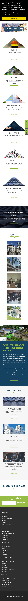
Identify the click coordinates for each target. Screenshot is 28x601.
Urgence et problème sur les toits (9, 578)
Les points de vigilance (7, 518)
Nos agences (4, 554)
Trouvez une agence (6, 524)
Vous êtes (4, 552)
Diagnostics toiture (6, 580)
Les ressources (5, 567)
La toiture (4, 548)
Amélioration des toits (7, 586)
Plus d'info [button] (7, 14)
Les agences (4, 565)
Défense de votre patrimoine (8, 561)
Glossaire (4, 520)
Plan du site (20, 596)
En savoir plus (14, 59)
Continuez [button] (14, 18)
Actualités (4, 522)
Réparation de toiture (6, 582)
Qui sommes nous (6, 546)
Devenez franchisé (6, 531)
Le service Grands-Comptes (8, 569)
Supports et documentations (8, 533)
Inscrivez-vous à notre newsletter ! (14, 498)
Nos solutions (5, 550)
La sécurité (4, 571)
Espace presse (5, 535)
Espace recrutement (6, 537)
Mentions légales (13, 596)
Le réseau (4, 563)
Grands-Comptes (5, 516)
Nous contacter (5, 539)
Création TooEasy (16, 595)
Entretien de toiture (6, 584)
